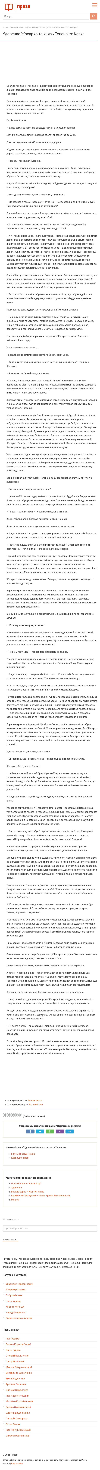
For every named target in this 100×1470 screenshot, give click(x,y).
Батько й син (36, 1104)
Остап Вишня (13, 1424)
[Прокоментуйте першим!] (50, 1228)
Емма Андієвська (15, 1378)
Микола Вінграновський (19, 1367)
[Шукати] (93, 16)
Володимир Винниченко (19, 1372)
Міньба (15, 1199)
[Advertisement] (50, 62)
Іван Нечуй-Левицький (18, 1430)
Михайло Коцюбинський (19, 1401)
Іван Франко (12, 1338)
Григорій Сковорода (16, 1418)
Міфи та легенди (15, 1306)
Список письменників (17, 1435)
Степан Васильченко (17, 1355)
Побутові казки (14, 1295)
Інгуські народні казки (23, 1153)
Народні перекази (15, 1312)
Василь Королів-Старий (18, 1344)
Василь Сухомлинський (18, 1407)
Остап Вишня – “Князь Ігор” (26, 1183)
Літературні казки (15, 1289)
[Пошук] (46, 16)
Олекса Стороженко (17, 1390)
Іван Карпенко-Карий (17, 1395)
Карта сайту (17, 1463)
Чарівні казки (13, 1301)
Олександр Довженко (18, 1412)
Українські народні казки (19, 1284)
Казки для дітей (20, 1157)
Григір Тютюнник (15, 1361)
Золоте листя (35, 1100)
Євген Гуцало (13, 1350)
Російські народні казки (19, 1318)
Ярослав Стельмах (16, 1384)
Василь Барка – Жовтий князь (27, 1191)
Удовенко (16, 1187)
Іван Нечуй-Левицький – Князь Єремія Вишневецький (40, 1195)
